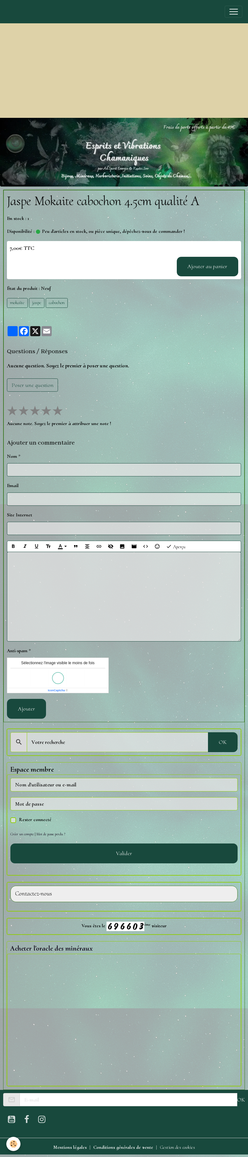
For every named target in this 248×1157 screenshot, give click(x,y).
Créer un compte (22, 834)
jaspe (36, 302)
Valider (124, 853)
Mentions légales (70, 1147)
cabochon (57, 302)
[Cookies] (13, 1144)
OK (223, 742)
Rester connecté (35, 819)
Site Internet (19, 515)
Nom (12, 456)
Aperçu (175, 546)
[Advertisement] (124, 70)
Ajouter (26, 708)
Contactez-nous (33, 893)
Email (13, 485)
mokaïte (17, 302)
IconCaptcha (56, 690)
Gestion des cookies (177, 1147)
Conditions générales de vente (123, 1147)
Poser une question (33, 385)
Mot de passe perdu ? (51, 834)
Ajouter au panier (207, 266)
